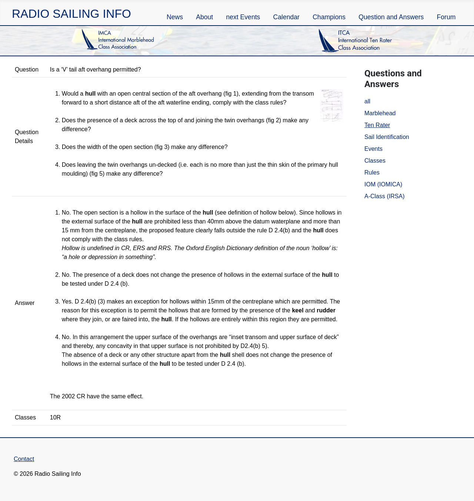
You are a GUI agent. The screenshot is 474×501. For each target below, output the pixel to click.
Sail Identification (386, 137)
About (204, 17)
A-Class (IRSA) (384, 196)
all (367, 101)
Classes (374, 160)
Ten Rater (377, 125)
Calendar (286, 17)
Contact (24, 459)
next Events (243, 17)
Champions (329, 17)
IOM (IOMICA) (383, 184)
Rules (372, 172)
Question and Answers (391, 17)
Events (373, 149)
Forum (446, 17)
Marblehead (380, 113)
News (175, 17)
